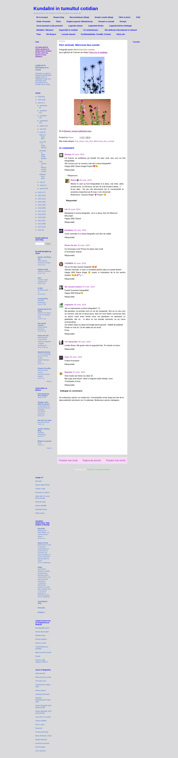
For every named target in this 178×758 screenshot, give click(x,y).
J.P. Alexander (71, 342)
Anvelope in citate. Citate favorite (42, 154)
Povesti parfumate (41, 732)
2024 (40, 103)
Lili (66, 209)
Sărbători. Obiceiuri (44, 30)
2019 (40, 205)
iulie (41, 129)
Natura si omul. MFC (42, 137)
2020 (40, 202)
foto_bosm (79, 141)
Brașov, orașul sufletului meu (77, 131)
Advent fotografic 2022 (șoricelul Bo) (43, 712)
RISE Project (39, 513)
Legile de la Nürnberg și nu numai (42, 67)
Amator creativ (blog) (104, 17)
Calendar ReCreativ (42, 694)
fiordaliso (69, 230)
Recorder (38, 481)
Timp (38, 34)
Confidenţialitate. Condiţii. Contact (96, 34)
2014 (40, 221)
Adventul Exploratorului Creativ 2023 (43, 700)
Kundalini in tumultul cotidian (65, 8)
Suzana (68, 154)
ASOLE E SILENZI (44, 271)
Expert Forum (43, 543)
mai (41, 182)
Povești (123, 21)
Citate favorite (40, 673)
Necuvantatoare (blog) (79, 17)
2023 (40, 192)
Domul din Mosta (43, 422)
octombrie (43, 116)
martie (42, 185)
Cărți (138, 17)
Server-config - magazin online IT (41, 661)
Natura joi (38, 728)
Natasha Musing (44, 352)
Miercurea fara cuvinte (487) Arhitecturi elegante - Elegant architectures (44, 341)
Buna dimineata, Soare (43, 736)
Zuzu (67, 357)
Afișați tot (49, 381)
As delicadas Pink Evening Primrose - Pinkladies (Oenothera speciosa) (44, 410)
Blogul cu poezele (44, 441)
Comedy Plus (43, 299)
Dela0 (40, 567)
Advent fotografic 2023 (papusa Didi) (43, 706)
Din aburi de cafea (45, 420)
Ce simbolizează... (91, 30)
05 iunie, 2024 (78, 154)
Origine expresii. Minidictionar (80, 21)
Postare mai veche (115, 460)
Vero (39, 278)
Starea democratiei (42, 632)
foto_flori (89, 141)
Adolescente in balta (42, 176)
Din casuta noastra (42, 324)
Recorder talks (40, 502)
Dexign (37, 656)
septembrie (44, 121)
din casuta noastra (73, 287)
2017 (40, 211)
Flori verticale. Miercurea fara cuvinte (42, 166)
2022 (40, 195)
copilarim (69, 305)
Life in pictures (40, 751)
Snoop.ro (41, 612)
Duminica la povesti (42, 743)
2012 (40, 227)
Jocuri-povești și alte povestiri (49, 26)
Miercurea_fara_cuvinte (104, 141)
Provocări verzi (40, 681)
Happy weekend (41, 739)
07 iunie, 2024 (79, 372)
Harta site (121, 34)
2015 (40, 217)
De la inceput (42, 17)
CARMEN (69, 263)
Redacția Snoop (41, 509)
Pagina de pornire (91, 460)
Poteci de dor (71, 245)
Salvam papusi (40, 690)
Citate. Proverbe (43, 21)
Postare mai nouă (68, 460)
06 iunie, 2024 (80, 305)
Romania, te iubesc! (42, 492)
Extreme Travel (40, 643)
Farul (39, 443)
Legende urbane (75, 26)
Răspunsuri (72, 175)
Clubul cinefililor (41, 721)
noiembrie (43, 111)
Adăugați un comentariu (71, 391)
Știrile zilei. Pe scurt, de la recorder (42, 497)
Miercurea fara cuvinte (43, 652)
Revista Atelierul (41, 639)
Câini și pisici (124, 17)
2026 (40, 97)
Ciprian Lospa (40, 489)
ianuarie (43, 188)
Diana (73, 180)
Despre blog (58, 17)
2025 (40, 100)
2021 (40, 199)
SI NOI (40, 288)
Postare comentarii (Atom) (98, 469)
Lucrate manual (68, 34)
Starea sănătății (40, 506)
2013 (40, 224)
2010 (40, 230)
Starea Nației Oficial (42, 485)
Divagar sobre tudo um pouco (43, 403)
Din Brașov (51, 34)
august (42, 126)
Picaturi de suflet (44, 368)
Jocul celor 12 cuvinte (43, 717)
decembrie (43, 106)
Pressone (41, 608)
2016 (40, 214)
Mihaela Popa (40, 635)
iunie (41, 132)
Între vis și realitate (98, 52)
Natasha (68, 372)
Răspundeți (69, 170)
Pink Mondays (40, 747)
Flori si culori (39, 724)
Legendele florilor (96, 26)
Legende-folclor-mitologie (120, 26)
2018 (40, 208)
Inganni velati (43, 269)
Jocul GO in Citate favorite (42, 145)
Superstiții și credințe (68, 30)
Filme (58, 21)
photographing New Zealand (43, 395)
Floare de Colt (43, 336)
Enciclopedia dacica (42, 628)
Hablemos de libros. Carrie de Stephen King (44, 315)
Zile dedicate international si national (121, 30)
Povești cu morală (106, 21)
